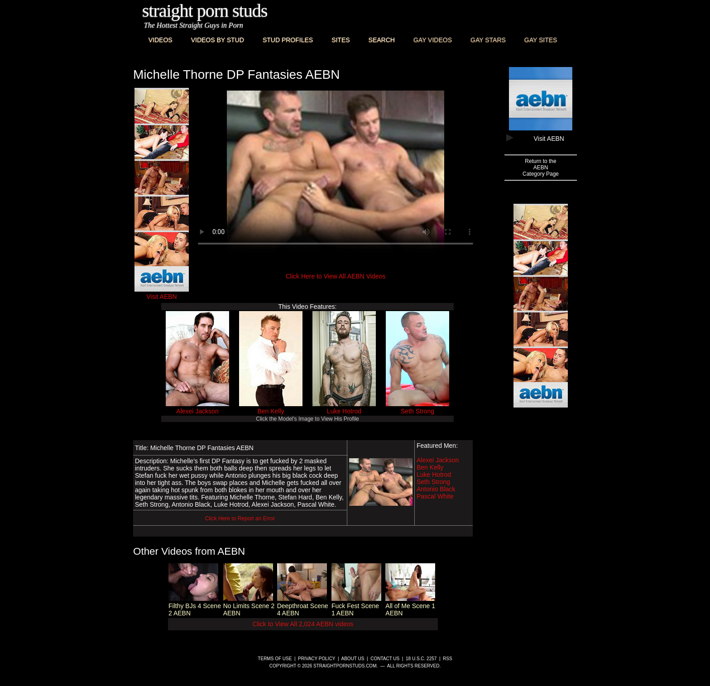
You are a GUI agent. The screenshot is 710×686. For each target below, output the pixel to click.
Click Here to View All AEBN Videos (335, 276)
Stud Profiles (288, 39)
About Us (353, 658)
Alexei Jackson (197, 411)
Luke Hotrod (344, 411)
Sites (340, 39)
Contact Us (384, 658)
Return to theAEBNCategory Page (541, 167)
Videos (161, 39)
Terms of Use (275, 658)
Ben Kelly (270, 411)
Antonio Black (436, 489)
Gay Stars (488, 39)
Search (382, 39)
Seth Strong (417, 411)
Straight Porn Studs (205, 10)
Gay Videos (432, 39)
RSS (447, 658)
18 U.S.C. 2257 (421, 658)
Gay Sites (540, 39)
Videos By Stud (217, 39)
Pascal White (435, 496)
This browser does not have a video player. (335, 172)
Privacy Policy (316, 658)
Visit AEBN (161, 293)
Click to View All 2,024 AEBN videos (302, 624)
